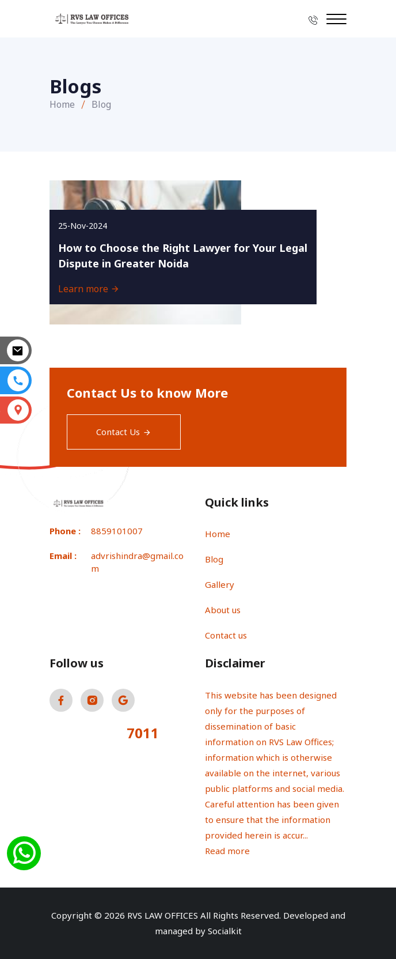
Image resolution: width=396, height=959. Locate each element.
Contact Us (123, 431)
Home (62, 104)
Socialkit (225, 931)
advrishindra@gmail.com (137, 562)
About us (223, 610)
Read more (227, 850)
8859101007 (117, 531)
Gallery (219, 584)
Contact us (226, 635)
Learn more (89, 288)
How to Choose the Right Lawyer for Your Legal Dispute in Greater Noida (182, 255)
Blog (214, 559)
